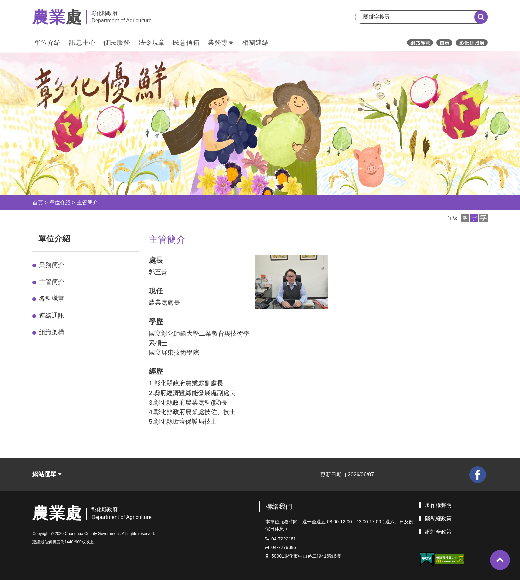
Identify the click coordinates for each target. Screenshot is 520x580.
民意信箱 (186, 42)
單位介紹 (47, 42)
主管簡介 (87, 202)
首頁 (37, 202)
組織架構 (51, 332)
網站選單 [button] (46, 474)
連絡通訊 (51, 315)
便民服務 (116, 42)
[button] (465, 218)
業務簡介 (51, 264)
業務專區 (221, 42)
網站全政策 (438, 532)
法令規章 (151, 42)
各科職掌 (51, 298)
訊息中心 (82, 42)
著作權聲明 (438, 505)
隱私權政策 (438, 518)
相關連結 (255, 42)
